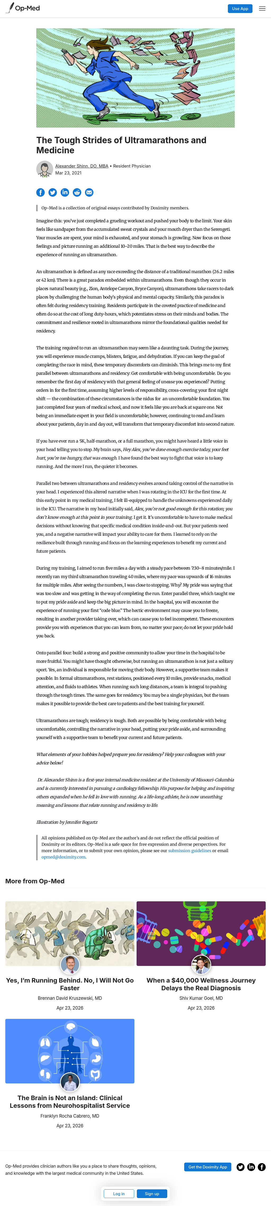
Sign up (152, 1193)
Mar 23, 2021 (68, 173)
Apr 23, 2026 (44, 1007)
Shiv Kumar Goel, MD (201, 998)
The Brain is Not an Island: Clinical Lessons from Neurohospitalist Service (70, 1101)
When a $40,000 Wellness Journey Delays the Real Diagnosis (201, 984)
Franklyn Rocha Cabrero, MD (69, 1116)
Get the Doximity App (207, 1166)
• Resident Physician (130, 166)
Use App (240, 8)
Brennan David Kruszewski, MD (70, 998)
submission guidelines (189, 850)
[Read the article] (69, 934)
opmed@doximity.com (63, 857)
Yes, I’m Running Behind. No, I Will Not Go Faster (70, 984)
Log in (119, 1193)
